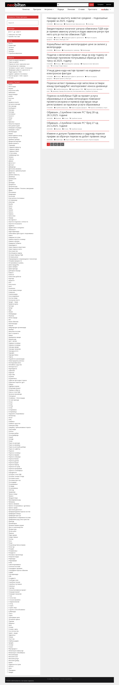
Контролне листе (14, 300)
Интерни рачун (13, 257)
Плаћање (12, 421)
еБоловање (12, 192)
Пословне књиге (14, 478)
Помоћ (11, 437)
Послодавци (12, 482)
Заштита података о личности (18, 222)
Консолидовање (14, 296)
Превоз (11, 496)
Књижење (12, 288)
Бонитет (11, 116)
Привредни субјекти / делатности (74, 37)
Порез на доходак (14, 443)
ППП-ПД (11, 490)
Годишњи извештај (15, 147)
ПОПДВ (11, 439)
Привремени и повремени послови (20, 517)
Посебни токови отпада (16, 476)
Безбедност (12, 108)
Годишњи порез (14, 151)
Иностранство (68, 91)
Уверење (11, 623)
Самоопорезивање (15, 564)
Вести (10, 43)
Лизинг (11, 312)
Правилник (12, 492)
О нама (49, 679)
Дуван (10, 190)
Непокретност (13, 367)
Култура (11, 306)
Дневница (55, 91)
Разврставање (63, 66)
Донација (12, 182)
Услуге (105, 107)
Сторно (11, 606)
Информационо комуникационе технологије (23, 259)
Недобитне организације (16, 359)
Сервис (11, 572)
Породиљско (13, 472)
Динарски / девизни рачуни (17, 171)
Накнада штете (13, 351)
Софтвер (11, 588)
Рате (10, 541)
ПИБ (10, 419)
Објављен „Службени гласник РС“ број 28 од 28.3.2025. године (72, 114)
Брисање (11, 122)
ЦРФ (10, 668)
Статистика (12, 598)
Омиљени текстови (15, 34)
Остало (66, 118)
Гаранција (12, 145)
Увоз (10, 625)
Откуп (10, 404)
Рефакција (12, 559)
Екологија (90, 24)
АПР (10, 100)
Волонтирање (13, 137)
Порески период (14, 464)
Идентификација (14, 231)
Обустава (12, 374)
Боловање (12, 114)
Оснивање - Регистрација (17, 398)
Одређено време (14, 386)
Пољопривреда (13, 435)
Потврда (11, 486)
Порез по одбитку (14, 449)
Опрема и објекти (14, 390)
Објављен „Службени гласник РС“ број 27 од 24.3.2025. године (72, 124)
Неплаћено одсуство (15, 365)
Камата (11, 273)
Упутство (12, 639)
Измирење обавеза (15, 243)
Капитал (11, 274)
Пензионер (12, 416)
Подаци (11, 49)
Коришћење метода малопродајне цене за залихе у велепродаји (77, 45)
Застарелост (13, 220)
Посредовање (13, 484)
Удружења (12, 635)
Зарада (61, 91)
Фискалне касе (13, 656)
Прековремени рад (15, 500)
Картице (11, 278)
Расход (11, 539)
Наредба (11, 353)
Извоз (11, 235)
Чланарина (12, 670)
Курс (10, 310)
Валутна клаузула (14, 124)
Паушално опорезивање (16, 414)
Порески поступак (14, 466)
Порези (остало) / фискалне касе (75, 24)
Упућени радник (14, 641)
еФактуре (62, 39)
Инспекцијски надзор (15, 253)
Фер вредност (13, 649)
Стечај (11, 604)
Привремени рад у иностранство (19, 519)
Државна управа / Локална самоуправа (21, 188)
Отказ (10, 402)
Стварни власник (14, 602)
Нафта (11, 357)
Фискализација (13, 655)
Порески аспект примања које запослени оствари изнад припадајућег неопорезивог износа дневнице (77, 84)
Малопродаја (13, 323)
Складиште (12, 578)
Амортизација (13, 94)
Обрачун (11, 372)
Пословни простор (15, 480)
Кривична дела (13, 304)
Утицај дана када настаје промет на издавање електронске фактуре (73, 72)
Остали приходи (14, 400)
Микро (11, 335)
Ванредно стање (14, 130)
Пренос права (13, 508)
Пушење (11, 533)
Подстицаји (12, 429)
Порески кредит (14, 463)
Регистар (11, 547)
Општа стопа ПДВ (14, 392)
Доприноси (12, 184)
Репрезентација (14, 557)
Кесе (10, 286)
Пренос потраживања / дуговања (19, 506)
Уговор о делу (13, 629)
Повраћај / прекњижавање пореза (20, 427)
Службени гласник (76, 118)
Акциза (11, 88)
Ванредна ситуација (15, 128)
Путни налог (12, 531)
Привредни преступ (15, 515)
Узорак (11, 637)
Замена (11, 214)
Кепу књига (12, 284)
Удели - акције (13, 633)
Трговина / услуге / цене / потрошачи (20, 68)
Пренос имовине (14, 504)
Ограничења (13, 378)
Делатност (12, 163)
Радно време (13, 535)
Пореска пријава (94, 139)
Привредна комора (15, 513)
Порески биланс (14, 459)
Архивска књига (14, 102)
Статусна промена (14, 600)
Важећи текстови (14, 36)
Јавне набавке (13, 267)
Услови (11, 645)
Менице (11, 329)
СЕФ (67, 39)
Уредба (11, 643)
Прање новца (13, 494)
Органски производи (15, 394)
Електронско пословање (16, 198)
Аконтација (12, 86)
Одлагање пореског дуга (16, 382)
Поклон (11, 431)
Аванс (57, 39)
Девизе (11, 161)
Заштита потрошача (15, 224)
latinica (108, 4)
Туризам (11, 621)
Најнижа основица (14, 345)
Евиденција (12, 194)
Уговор (11, 627)
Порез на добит (70, 139)
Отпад (11, 406)
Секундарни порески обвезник (18, 570)
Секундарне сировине (15, 568)
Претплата (56, 679)
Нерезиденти (13, 369)
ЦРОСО (11, 666)
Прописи (58, 118)
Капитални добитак (15, 276)
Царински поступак (15, 664)
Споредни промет (14, 592)
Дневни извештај (14, 175)
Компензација (13, 294)
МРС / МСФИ (13, 341)
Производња (13, 523)
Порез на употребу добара (17, 447)
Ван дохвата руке (14, 126)
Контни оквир (13, 298)
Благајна (11, 110)
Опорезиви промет (15, 388)
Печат (11, 417)
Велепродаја (86, 50)
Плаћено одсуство (14, 423)
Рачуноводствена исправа (17, 545)
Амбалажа (12, 92)
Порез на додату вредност (79, 107)
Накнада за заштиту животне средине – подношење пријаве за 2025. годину (77, 19)
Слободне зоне (13, 580)
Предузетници (13, 498)
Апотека (11, 98)
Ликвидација (12, 314)
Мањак (11, 325)
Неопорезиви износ (79, 91)
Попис (11, 441)
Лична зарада (13, 318)
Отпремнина (13, 410)
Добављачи (12, 178)
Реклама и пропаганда (16, 555)
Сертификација (13, 574)
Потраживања (13, 488)
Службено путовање (92, 91)
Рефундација (13, 560)
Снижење (12, 586)
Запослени (12, 216)
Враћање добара (14, 139)
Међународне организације (17, 327)
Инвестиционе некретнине (17, 247)
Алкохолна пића (14, 90)
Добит (11, 180)
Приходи (11, 521)
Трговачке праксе (14, 619)
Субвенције (12, 611)
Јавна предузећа (14, 265)
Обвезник (12, 370)
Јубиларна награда (14, 271)
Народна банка (13, 355)
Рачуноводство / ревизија (71, 50)
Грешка (11, 157)
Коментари (59, 24)
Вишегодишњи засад (15, 135)
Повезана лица (13, 425)
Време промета (60, 78)
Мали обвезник (13, 321)
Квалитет (12, 280)
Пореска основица (14, 453)
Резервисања (13, 551)
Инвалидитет (13, 245)
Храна (10, 662)
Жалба (11, 204)
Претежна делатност (15, 510)
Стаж (10, 596)
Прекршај (12, 502)
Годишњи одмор (14, 149)
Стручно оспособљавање (17, 609)
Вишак (11, 133)
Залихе (11, 210)
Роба (10, 562)
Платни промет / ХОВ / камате (18, 76)
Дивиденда (12, 167)
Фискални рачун (14, 658)
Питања (58, 37)
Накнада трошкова (15, 349)
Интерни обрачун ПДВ (16, 255)
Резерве (11, 549)
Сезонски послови (14, 566)
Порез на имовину (14, 445)
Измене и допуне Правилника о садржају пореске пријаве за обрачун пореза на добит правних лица (76, 135)
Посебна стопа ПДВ (15, 474)
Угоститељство (14, 631)
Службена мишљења (62, 89)
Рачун (10, 543)
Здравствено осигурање (16, 227)
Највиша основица (14, 343)
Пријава (100, 4)
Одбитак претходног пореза (18, 380)
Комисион (12, 292)
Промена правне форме (16, 525)
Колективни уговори (15, 290)
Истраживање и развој (16, 263)
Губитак (11, 159)
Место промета (14, 333)
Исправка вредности (15, 261)
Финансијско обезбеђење (17, 653)
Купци (10, 308)
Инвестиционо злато (15, 249)
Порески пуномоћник (15, 468)
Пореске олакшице (15, 457)
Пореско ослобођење (96, 107)
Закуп (10, 208)
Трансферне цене (14, 617)
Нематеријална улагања (16, 361)
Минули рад (12, 339)
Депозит (11, 165)
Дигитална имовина (15, 169)
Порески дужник (14, 461)
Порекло (11, 451)
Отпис (11, 408)
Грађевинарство (14, 155)
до (14, 32)
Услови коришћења (66, 679)
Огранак (11, 376)
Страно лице (13, 608)
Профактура (12, 529)
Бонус (10, 118)
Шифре (11, 672)
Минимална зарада (15, 337)
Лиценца (11, 316)
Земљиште (12, 229)
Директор (12, 173)
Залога (11, 212)
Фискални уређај (14, 660)
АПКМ (10, 96)
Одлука (11, 384)
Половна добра (14, 433)
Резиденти (12, 553)
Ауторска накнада (14, 104)
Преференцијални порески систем (19, 512)
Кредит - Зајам (13, 302)
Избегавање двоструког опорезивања (21, 233)
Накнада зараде (14, 347)
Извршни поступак (14, 237)
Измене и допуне (83, 139)
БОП (10, 120)
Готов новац (13, 153)
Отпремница (13, 412)
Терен (10, 615)
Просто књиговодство (16, 527)
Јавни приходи (13, 269)
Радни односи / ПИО (77, 89)
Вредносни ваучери (15, 141)
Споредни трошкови (15, 594)
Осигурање (12, 396)
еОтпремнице (13, 200)
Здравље (11, 225)
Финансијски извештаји (16, 651)
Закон (10, 206)
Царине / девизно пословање (18, 74)
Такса (10, 613)
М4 (10, 320)
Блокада (11, 112)
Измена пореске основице (17, 239)
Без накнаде (12, 106)
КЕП (10, 282)
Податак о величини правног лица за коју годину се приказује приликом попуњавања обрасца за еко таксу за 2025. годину (77, 57)
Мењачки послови (14, 331)
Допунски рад (13, 186)
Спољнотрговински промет (17, 590)
